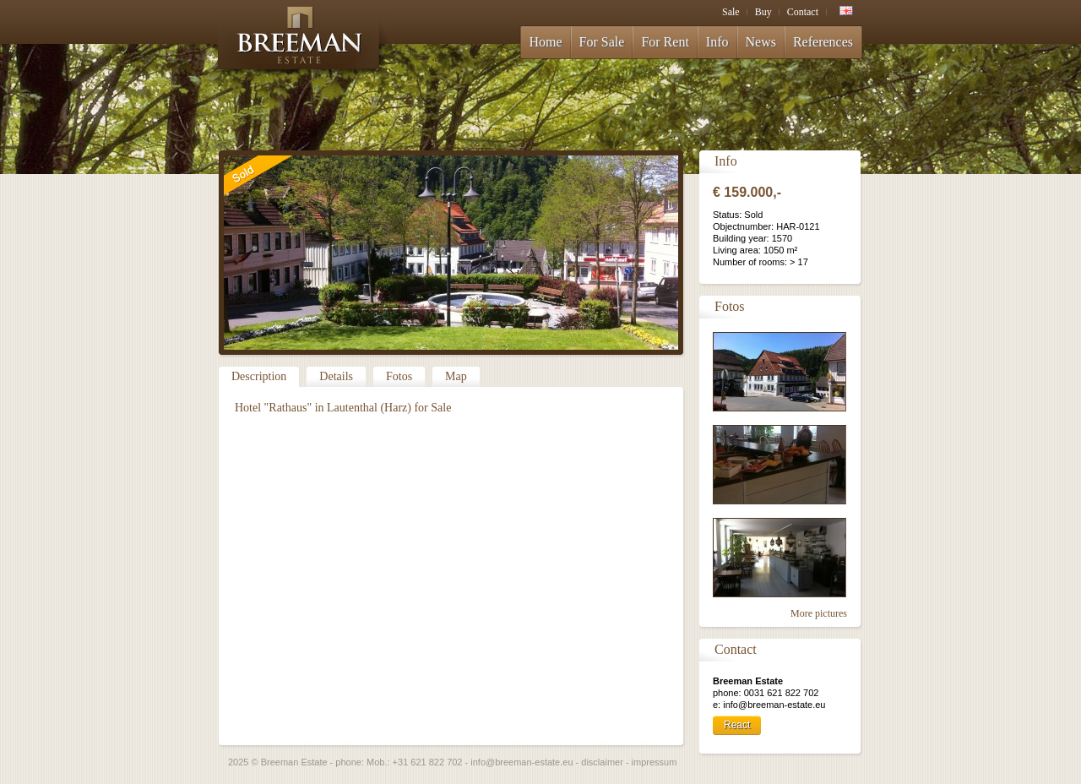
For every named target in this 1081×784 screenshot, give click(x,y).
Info (717, 42)
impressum (654, 762)
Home (546, 42)
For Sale (602, 42)
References (823, 42)
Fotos (399, 376)
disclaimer (602, 762)
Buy (763, 12)
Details (336, 376)
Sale (731, 12)
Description (258, 376)
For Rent (664, 42)
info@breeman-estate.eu (521, 762)
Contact (802, 12)
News (761, 42)
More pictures (818, 613)
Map (456, 376)
